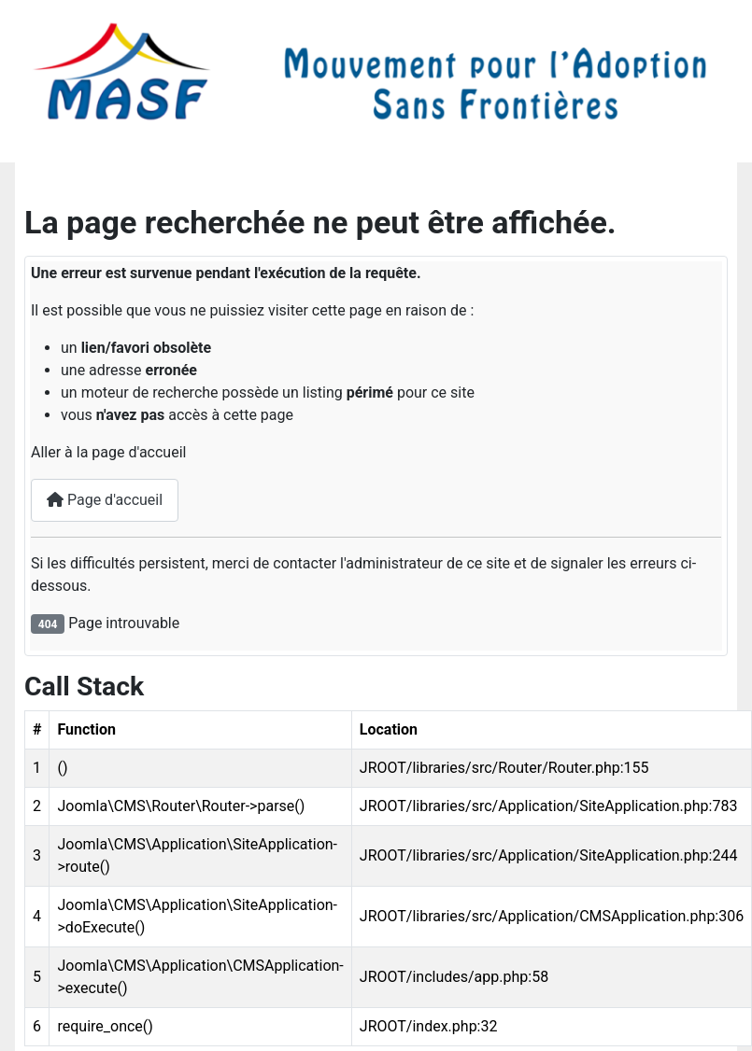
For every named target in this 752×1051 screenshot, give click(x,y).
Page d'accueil (105, 500)
